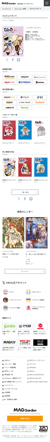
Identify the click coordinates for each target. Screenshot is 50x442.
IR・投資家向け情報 (10, 399)
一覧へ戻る (25, 192)
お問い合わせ (25, 418)
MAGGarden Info (35, 378)
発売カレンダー (9, 371)
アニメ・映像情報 (10, 367)
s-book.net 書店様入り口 (12, 378)
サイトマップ (8, 385)
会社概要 (7, 392)
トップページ (6, 8)
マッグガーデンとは (10, 389)
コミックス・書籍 (20, 8)
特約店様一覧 (8, 374)
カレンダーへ (25, 271)
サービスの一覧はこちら (25, 431)
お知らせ (7, 360)
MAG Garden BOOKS (37, 374)
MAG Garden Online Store (39, 381)
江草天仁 (5, 20)
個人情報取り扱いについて (12, 381)
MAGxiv (32, 371)
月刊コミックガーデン (37, 360)
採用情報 (7, 396)
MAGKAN (33, 367)
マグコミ (33, 364)
